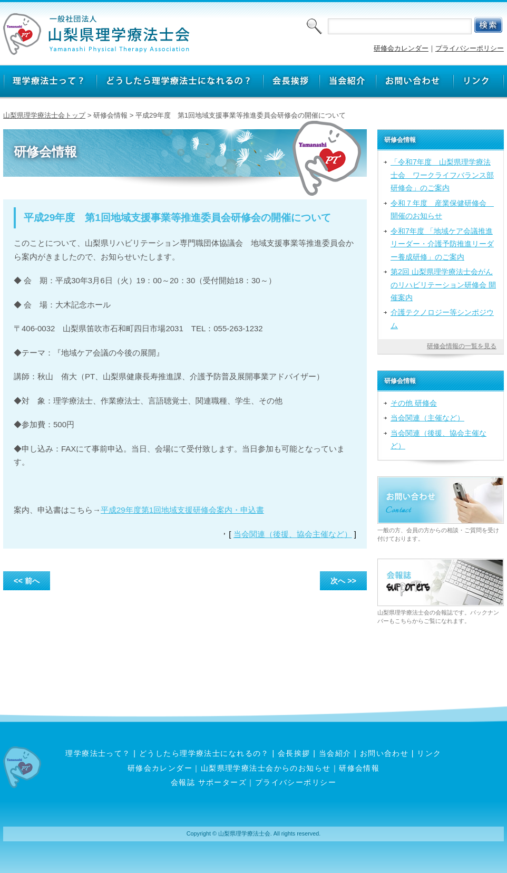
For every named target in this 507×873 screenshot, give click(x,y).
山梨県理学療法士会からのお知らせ (266, 768)
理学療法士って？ (98, 753)
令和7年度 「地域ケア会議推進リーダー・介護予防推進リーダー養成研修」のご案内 (442, 244)
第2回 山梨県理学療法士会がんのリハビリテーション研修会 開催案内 (443, 284)
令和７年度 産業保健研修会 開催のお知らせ (442, 209)
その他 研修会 (414, 403)
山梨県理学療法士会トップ (44, 115)
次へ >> (343, 581)
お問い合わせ (384, 753)
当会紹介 (335, 753)
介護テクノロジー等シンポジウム (442, 318)
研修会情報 (359, 768)
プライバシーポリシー (469, 48)
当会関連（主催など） (427, 418)
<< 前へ (27, 581)
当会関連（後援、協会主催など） (292, 534)
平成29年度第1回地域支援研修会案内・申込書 (182, 509)
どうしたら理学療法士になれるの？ (204, 753)
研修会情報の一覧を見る (461, 346)
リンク (429, 753)
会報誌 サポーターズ (209, 782)
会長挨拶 (294, 753)
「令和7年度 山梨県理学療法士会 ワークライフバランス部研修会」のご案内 (442, 175)
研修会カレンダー (401, 48)
